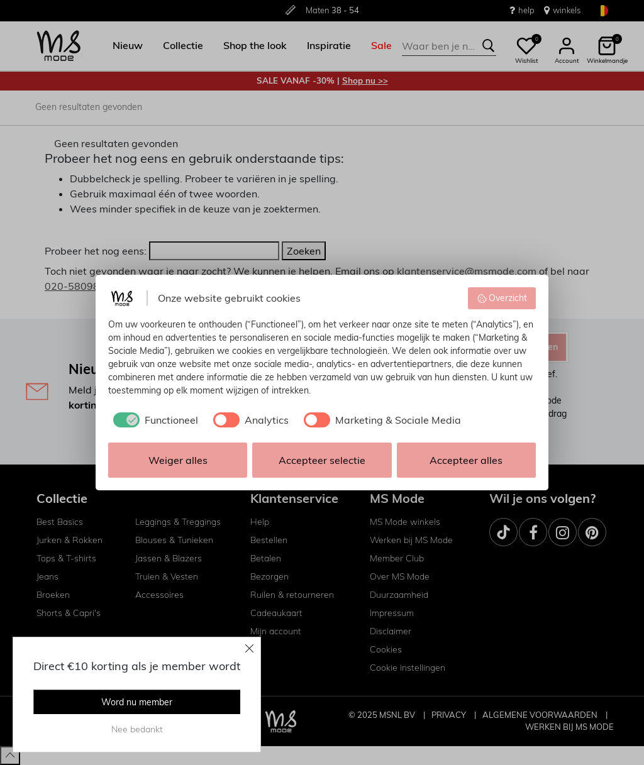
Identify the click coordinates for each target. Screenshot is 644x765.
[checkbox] (153, 419)
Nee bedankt (137, 729)
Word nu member (136, 702)
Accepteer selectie (322, 460)
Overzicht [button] (502, 298)
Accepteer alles (466, 460)
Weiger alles (178, 460)
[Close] (250, 648)
